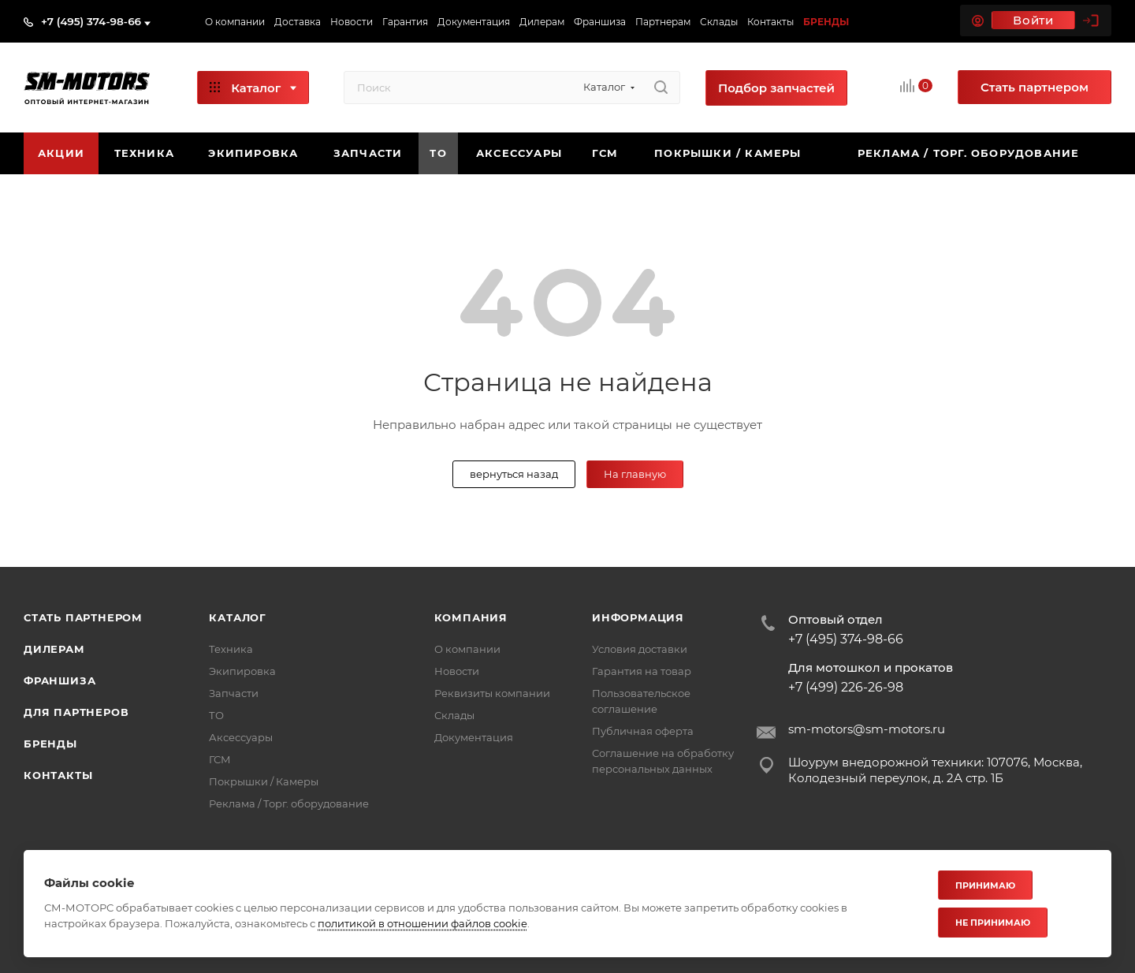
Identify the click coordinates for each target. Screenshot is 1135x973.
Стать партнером (83, 617)
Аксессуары (241, 737)
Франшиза (59, 680)
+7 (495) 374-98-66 (91, 21)
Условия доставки (639, 649)
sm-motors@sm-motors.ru (866, 728)
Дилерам (54, 649)
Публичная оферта (643, 731)
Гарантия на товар (641, 671)
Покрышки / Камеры (263, 781)
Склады (454, 715)
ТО (216, 715)
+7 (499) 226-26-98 (845, 687)
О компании (467, 649)
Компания (471, 617)
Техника (231, 649)
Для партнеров (76, 712)
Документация (473, 737)
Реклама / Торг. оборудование (289, 803)
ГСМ (220, 759)
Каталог (237, 617)
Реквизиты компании (492, 693)
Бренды (50, 743)
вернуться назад (514, 474)
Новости (456, 671)
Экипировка (242, 671)
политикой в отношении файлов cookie (422, 923)
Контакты (58, 775)
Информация (638, 617)
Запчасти (234, 693)
